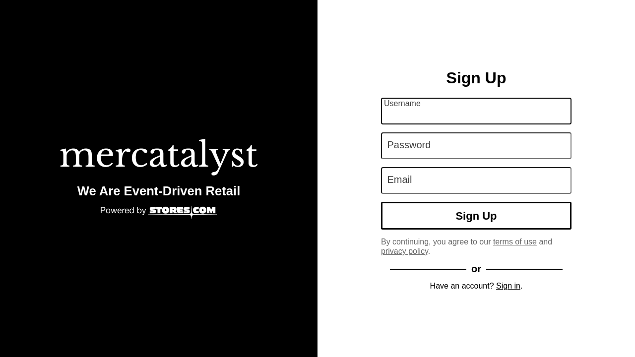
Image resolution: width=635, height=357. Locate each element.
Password (409, 144)
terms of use (515, 242)
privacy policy (404, 251)
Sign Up (476, 216)
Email (399, 179)
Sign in (508, 286)
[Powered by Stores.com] (159, 213)
